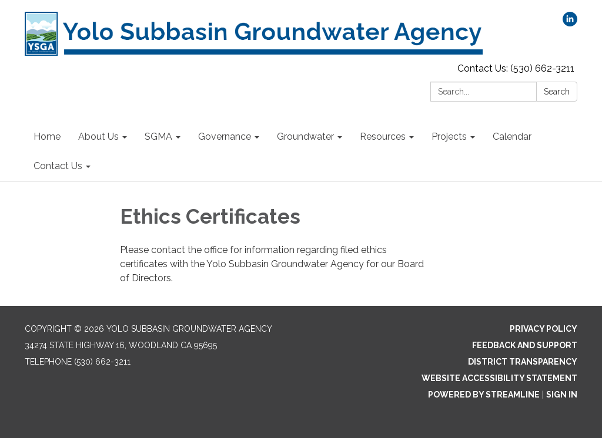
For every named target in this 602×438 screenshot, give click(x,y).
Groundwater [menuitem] (305, 136)
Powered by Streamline (484, 394)
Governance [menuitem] (224, 136)
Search (557, 91)
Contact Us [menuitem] (58, 165)
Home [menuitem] (47, 136)
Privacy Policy (543, 328)
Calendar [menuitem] (512, 136)
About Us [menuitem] (98, 136)
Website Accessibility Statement (499, 378)
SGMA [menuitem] (158, 136)
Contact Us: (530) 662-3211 (515, 68)
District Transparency (522, 361)
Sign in (561, 394)
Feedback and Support (524, 345)
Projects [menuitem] (449, 136)
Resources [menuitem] (383, 136)
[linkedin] (570, 23)
